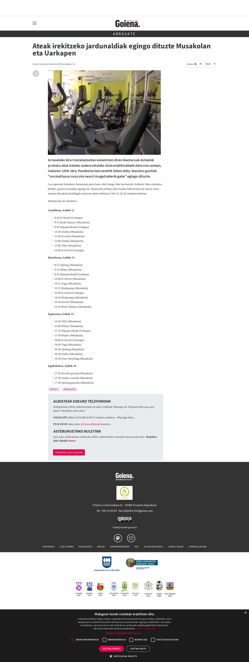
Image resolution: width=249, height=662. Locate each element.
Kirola (54, 389)
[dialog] (124, 635)
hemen (71, 440)
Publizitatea (85, 546)
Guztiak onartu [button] (111, 648)
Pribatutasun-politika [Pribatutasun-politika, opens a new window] (146, 628)
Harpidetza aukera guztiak (69, 452)
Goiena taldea (176, 546)
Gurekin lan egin (198, 546)
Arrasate (124, 33)
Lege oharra (67, 546)
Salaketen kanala (153, 546)
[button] (124, 633)
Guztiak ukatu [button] (138, 648)
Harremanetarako (120, 546)
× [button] (245, 613)
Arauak (101, 546)
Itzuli (207, 64)
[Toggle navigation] (34, 23)
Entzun (191, 64)
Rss (137, 546)
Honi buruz (49, 546)
